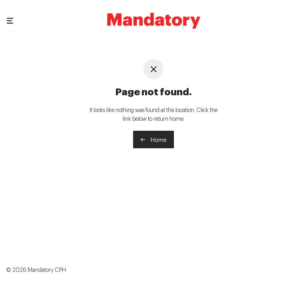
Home (153, 139)
